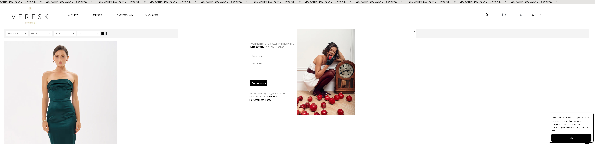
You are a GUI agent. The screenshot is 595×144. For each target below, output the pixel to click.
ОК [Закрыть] (571, 138)
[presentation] (272, 74)
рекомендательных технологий (566, 124)
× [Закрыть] (414, 31)
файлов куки (574, 121)
